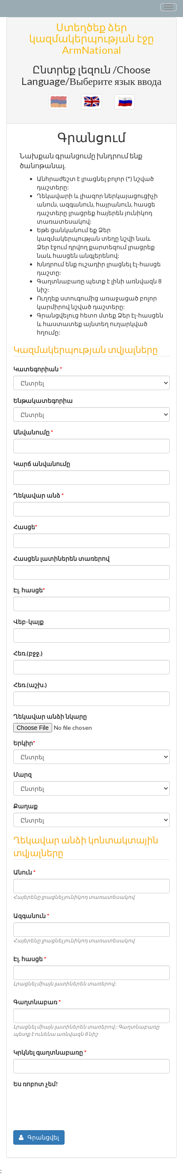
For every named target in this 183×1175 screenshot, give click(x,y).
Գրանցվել (39, 1137)
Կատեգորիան (37, 369)
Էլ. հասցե (29, 590)
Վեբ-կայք (28, 621)
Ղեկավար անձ (38, 495)
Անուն (24, 872)
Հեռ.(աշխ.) (30, 684)
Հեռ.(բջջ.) (28, 653)
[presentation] (78, 1107)
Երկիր (24, 742)
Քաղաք (25, 806)
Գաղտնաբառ (37, 1002)
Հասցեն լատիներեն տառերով (61, 558)
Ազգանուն (31, 915)
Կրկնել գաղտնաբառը (49, 1052)
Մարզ (22, 774)
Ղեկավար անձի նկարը (50, 716)
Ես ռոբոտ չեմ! (35, 1084)
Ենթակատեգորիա (43, 400)
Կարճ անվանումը (41, 463)
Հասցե (25, 527)
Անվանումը (33, 432)
